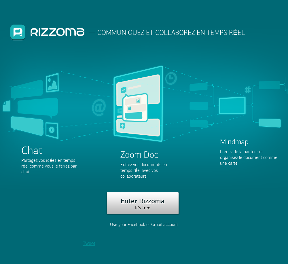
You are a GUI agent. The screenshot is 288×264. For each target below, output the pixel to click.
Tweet (89, 243)
